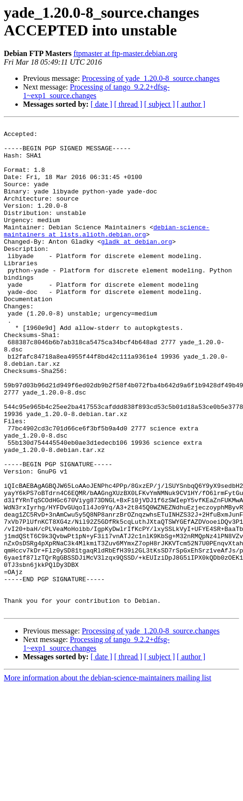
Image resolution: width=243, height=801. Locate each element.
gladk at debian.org (136, 265)
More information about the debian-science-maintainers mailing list (107, 775)
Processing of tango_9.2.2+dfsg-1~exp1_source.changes (96, 91)
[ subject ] (159, 104)
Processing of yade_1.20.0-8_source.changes (151, 78)
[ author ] (191, 104)
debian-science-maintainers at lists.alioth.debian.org (106, 252)
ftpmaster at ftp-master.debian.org (125, 53)
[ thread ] (128, 104)
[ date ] (101, 104)
